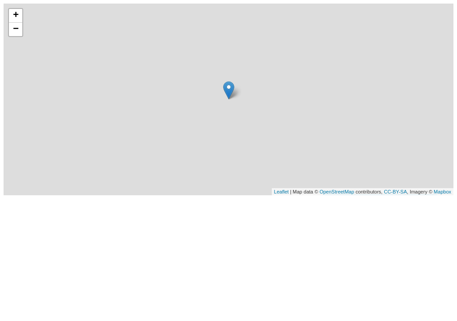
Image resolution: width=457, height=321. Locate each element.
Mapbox (442, 191)
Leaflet (281, 191)
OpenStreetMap (337, 191)
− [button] (16, 29)
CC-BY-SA (395, 191)
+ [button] (16, 15)
